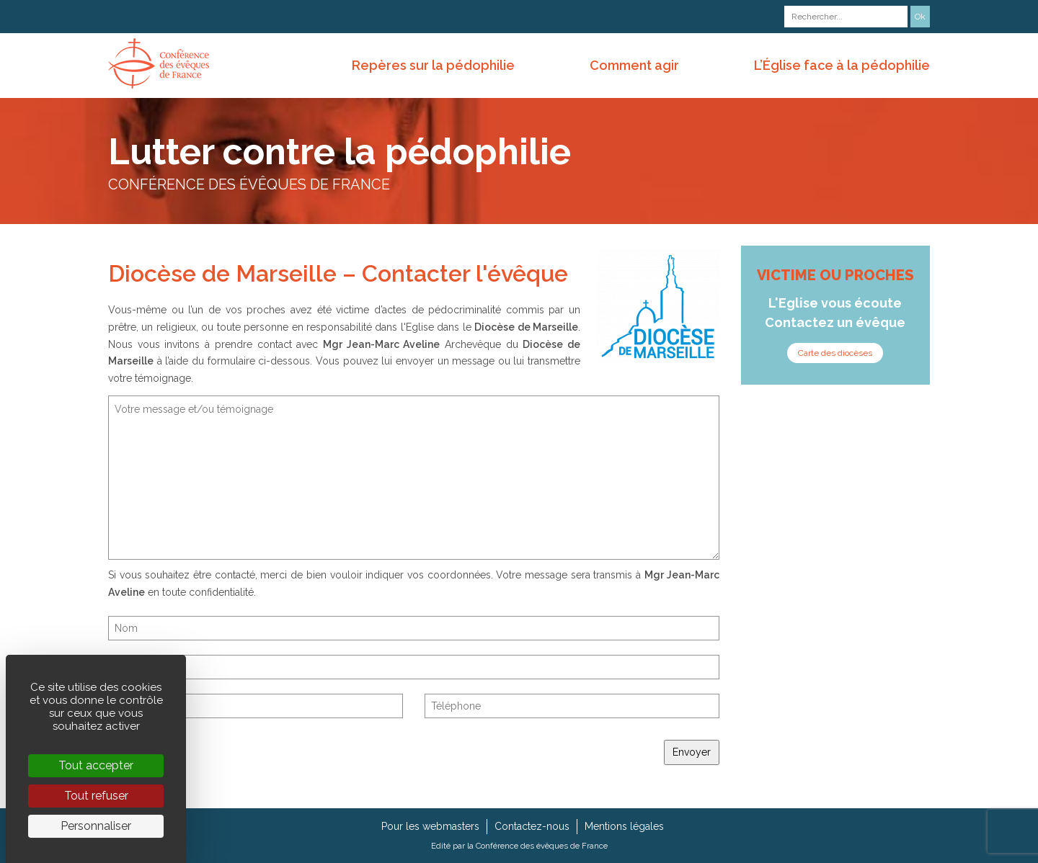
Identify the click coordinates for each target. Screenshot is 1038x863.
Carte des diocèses (835, 353)
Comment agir (634, 65)
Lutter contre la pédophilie (339, 151)
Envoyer (692, 752)
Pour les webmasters (430, 826)
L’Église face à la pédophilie (842, 65)
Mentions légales (624, 826)
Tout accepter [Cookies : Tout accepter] (95, 765)
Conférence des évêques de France (542, 846)
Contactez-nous (531, 826)
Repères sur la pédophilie (433, 65)
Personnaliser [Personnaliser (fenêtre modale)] (96, 826)
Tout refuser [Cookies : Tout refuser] (96, 795)
